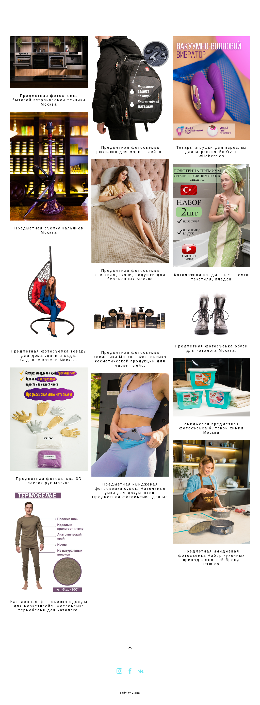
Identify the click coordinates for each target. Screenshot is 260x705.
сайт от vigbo (130, 693)
